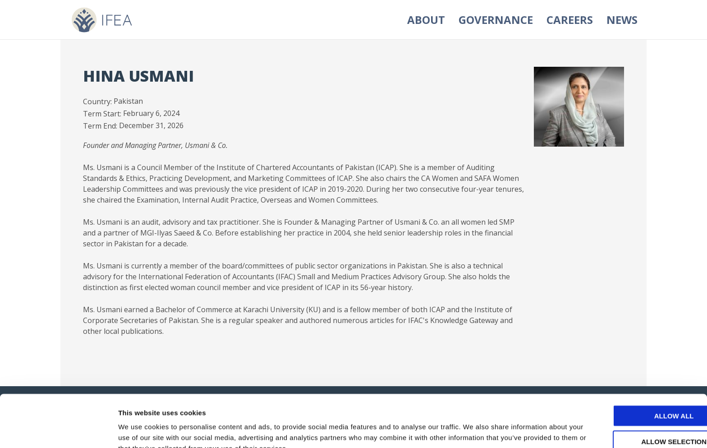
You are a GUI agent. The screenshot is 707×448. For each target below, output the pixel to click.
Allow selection (632, 394)
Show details (473, 430)
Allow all (632, 368)
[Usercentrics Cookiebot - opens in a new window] (58, 430)
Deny (631, 419)
